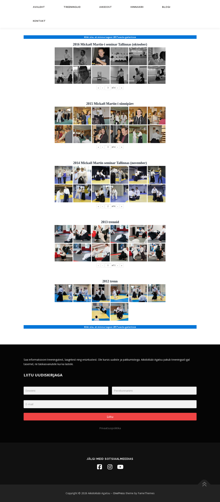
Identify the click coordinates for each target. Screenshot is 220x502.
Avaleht (39, 7)
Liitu (110, 416)
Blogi (166, 7)
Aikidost (105, 7)
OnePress (119, 493)
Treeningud (72, 7)
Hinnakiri (137, 7)
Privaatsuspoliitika (110, 428)
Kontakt (39, 21)
